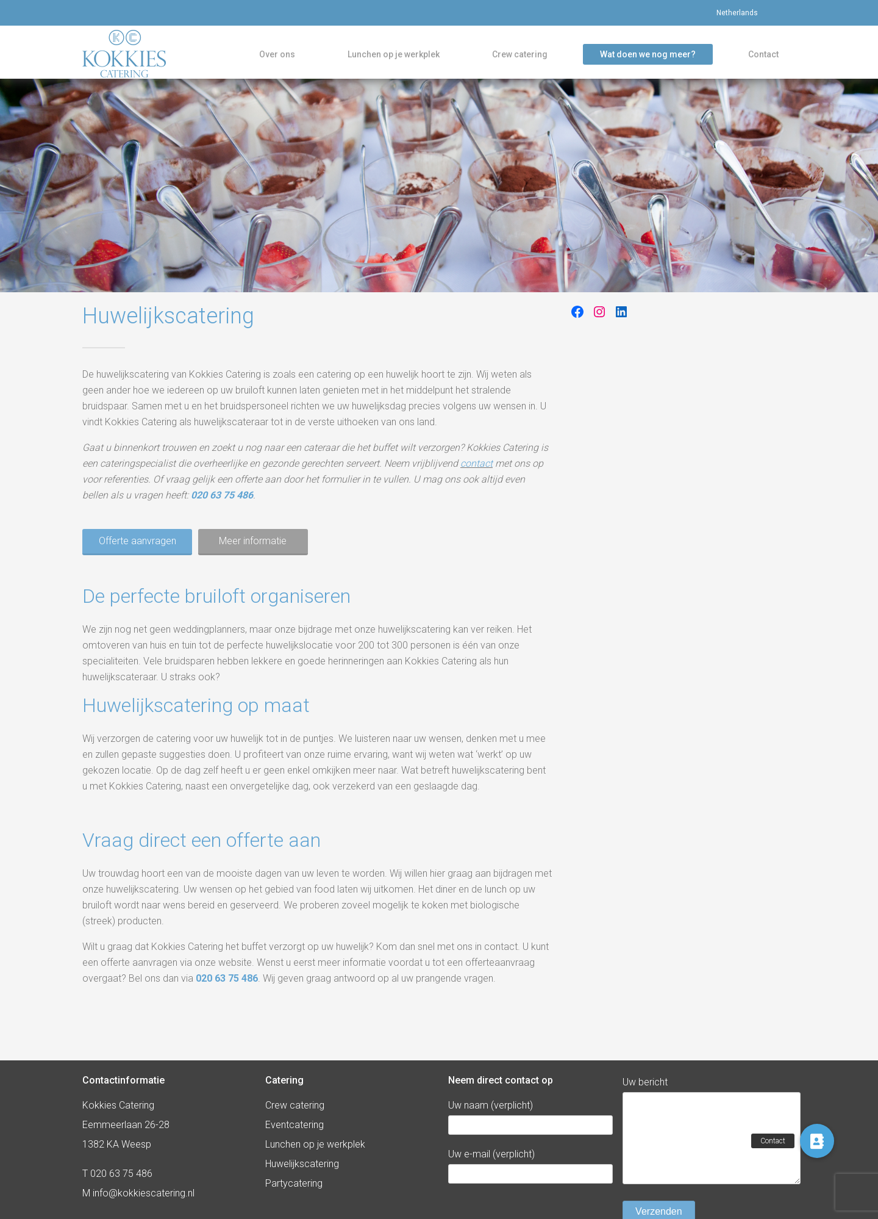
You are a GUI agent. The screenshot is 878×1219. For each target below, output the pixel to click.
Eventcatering (294, 1125)
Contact (763, 57)
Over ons (277, 57)
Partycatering (294, 1183)
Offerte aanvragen (137, 549)
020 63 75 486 (222, 503)
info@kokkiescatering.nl (144, 1193)
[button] (817, 1141)
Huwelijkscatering (302, 1164)
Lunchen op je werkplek (394, 57)
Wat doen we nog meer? (648, 57)
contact (476, 471)
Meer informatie (254, 549)
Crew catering (520, 57)
